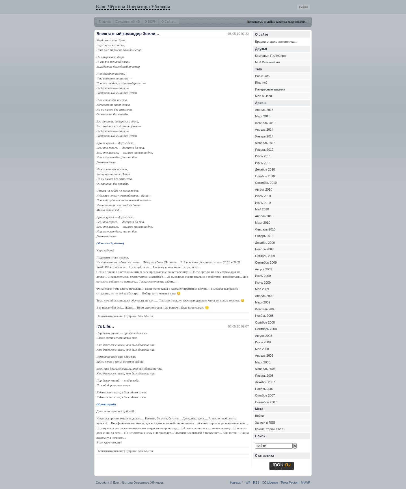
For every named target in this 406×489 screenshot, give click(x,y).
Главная (105, 21)
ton (296, 482)
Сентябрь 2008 (266, 329)
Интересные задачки (270, 89)
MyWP (305, 482)
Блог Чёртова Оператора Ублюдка (133, 6)
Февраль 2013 (265, 143)
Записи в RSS (265, 422)
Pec (291, 482)
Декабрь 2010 (265, 169)
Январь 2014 (264, 136)
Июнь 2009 (263, 282)
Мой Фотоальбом (267, 62)
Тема (284, 482)
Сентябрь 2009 (266, 262)
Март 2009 (262, 302)
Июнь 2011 (263, 163)
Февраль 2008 (265, 368)
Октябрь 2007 (265, 395)
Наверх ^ (236, 482)
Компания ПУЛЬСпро (270, 55)
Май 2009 (262, 289)
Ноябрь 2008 (264, 315)
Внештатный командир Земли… (127, 33)
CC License (270, 482)
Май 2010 (262, 209)
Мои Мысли (145, 316)
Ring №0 (261, 82)
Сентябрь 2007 (266, 402)
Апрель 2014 (264, 129)
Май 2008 (262, 349)
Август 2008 (263, 335)
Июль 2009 (263, 275)
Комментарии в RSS (269, 429)
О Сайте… (169, 21)
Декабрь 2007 (265, 382)
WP (247, 482)
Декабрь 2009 (265, 242)
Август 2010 (263, 189)
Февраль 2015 (265, 123)
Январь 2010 (264, 236)
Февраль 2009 (265, 309)
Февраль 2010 (265, 229)
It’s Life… (105, 326)
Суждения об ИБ (128, 21)
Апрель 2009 (264, 296)
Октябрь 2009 (265, 256)
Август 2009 (263, 269)
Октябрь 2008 (265, 322)
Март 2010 (262, 222)
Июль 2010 (263, 196)
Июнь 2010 (263, 202)
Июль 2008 (263, 342)
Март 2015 (262, 116)
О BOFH (150, 21)
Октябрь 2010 (265, 176)
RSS (256, 482)
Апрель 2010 (264, 216)
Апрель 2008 (264, 355)
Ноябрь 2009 (264, 249)
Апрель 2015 (264, 109)
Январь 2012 (264, 149)
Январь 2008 (264, 375)
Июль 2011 (263, 156)
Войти (303, 7)
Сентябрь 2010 (266, 182)
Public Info (262, 76)
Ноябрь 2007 (264, 389)
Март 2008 (262, 362)
